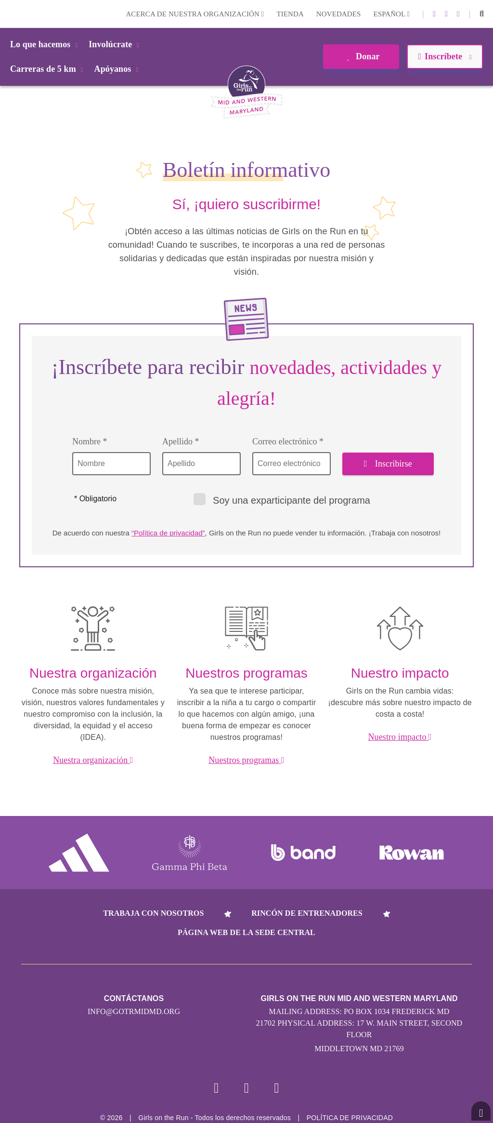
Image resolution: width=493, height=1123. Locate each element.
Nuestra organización (93, 760)
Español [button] (391, 14)
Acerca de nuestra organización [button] (195, 14)
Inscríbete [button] (444, 56)
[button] (482, 14)
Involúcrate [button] (116, 44)
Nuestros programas (246, 760)
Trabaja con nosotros (153, 913)
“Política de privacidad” (168, 533)
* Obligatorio (95, 499)
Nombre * (89, 441)
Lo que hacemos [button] (45, 44)
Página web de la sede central (246, 932)
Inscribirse (388, 463)
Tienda (289, 14)
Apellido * (180, 441)
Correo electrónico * (288, 441)
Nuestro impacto (400, 737)
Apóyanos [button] (118, 69)
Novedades (338, 14)
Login (9, 14)
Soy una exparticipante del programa (282, 499)
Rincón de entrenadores (307, 913)
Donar (360, 56)
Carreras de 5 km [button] (48, 69)
